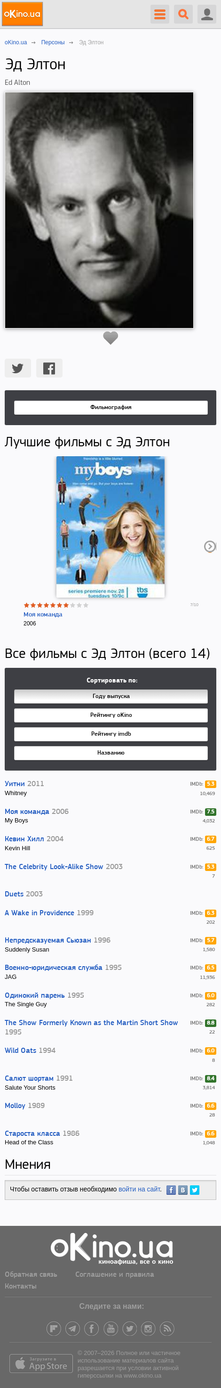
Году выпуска (111, 696)
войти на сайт (139, 1189)
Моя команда (43, 614)
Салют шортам (29, 1079)
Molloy (15, 1106)
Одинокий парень (35, 996)
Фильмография (111, 407)
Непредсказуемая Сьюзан (48, 940)
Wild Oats (20, 1051)
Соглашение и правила (114, 1275)
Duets (14, 894)
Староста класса (32, 1134)
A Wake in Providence (39, 913)
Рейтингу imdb (111, 734)
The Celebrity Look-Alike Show (54, 867)
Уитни (15, 784)
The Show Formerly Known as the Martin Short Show (91, 1023)
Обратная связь (31, 1275)
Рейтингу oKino (111, 715)
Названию (111, 753)
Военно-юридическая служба (54, 968)
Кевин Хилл (24, 839)
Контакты (21, 1286)
